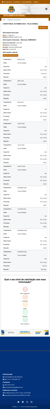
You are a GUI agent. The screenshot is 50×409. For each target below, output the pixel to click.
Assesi (18, 406)
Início (4, 19)
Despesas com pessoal (14, 19)
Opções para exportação (10, 55)
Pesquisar (43, 27)
